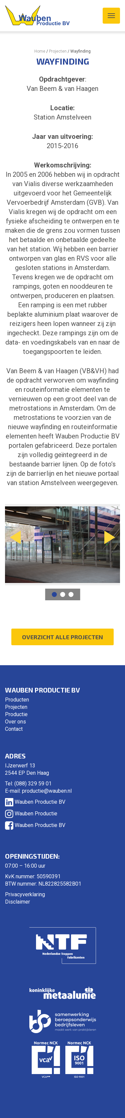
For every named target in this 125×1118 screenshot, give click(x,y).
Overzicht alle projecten (62, 637)
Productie (16, 714)
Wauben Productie (31, 813)
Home (39, 51)
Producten (17, 700)
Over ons (15, 721)
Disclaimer (17, 902)
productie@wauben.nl (47, 791)
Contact (14, 729)
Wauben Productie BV (35, 802)
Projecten (58, 51)
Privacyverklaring (25, 894)
